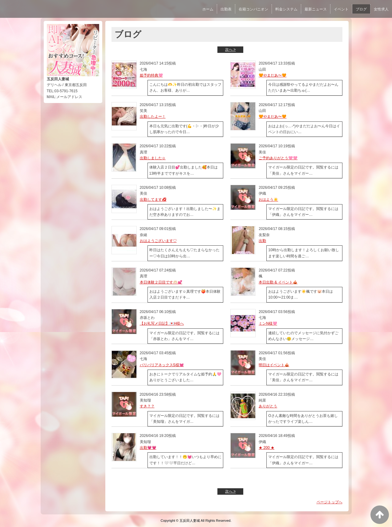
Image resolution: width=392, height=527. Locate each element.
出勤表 (226, 9)
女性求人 (381, 9)
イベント (341, 9)
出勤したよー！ (153, 116)
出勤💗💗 (148, 448)
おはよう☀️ (268, 199)
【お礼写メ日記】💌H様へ (162, 323)
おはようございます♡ (158, 241)
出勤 (262, 241)
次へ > (230, 49)
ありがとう (268, 406)
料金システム (286, 9)
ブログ (361, 9)
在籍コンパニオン (253, 9)
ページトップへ (329, 502)
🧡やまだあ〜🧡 (272, 75)
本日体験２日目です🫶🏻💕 (161, 282)
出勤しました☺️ (153, 158)
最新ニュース (316, 9)
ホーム (207, 9)
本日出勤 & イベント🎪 (278, 282)
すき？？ (147, 406)
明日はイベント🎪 (274, 365)
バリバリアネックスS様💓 (162, 365)
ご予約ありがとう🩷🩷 (278, 158)
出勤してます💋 (153, 199)
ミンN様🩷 (268, 323)
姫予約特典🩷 (151, 75)
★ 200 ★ (266, 448)
